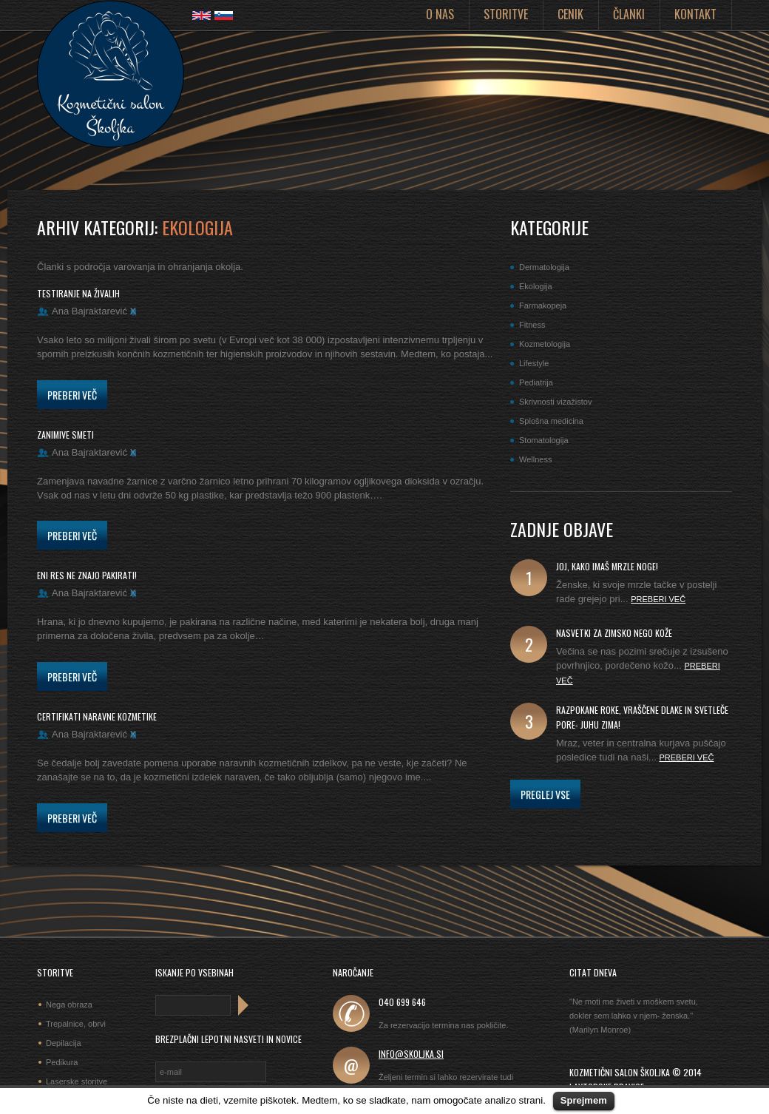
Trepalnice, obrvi (76, 1023)
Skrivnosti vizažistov (555, 401)
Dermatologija (544, 267)
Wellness (535, 459)
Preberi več (72, 394)
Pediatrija (536, 382)
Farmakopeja (542, 305)
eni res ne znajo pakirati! (87, 575)
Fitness (532, 324)
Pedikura (62, 1062)
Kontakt (695, 14)
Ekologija (535, 286)
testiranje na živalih (78, 293)
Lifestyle (534, 363)
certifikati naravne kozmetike (97, 716)
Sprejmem (583, 1100)
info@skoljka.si (411, 1053)
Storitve (506, 14)
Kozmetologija (544, 344)
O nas (440, 14)
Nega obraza (69, 1004)
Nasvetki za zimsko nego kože (614, 633)
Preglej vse (545, 794)
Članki (629, 14)
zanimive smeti (65, 434)
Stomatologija (544, 440)
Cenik (570, 14)
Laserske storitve (76, 1081)
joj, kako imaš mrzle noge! (607, 566)
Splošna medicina (551, 420)
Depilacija (63, 1043)
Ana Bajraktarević (89, 311)
